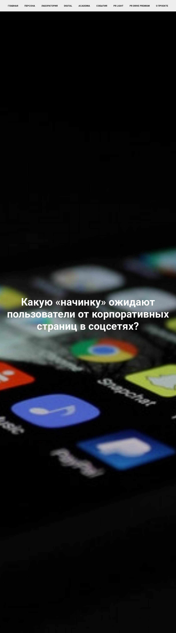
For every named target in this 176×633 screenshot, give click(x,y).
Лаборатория (49, 6)
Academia (84, 6)
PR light (118, 6)
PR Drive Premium (140, 6)
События (101, 6)
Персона (29, 6)
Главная (13, 6)
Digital (68, 6)
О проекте (162, 6)
